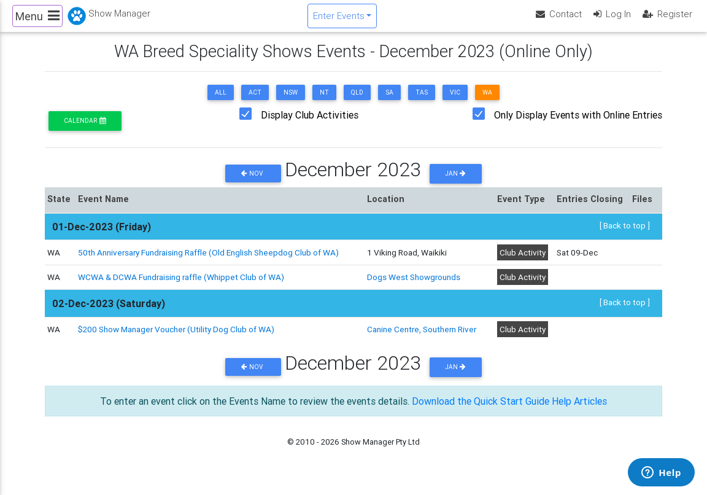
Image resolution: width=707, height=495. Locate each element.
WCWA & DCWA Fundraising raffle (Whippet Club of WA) (181, 287)
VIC (455, 103)
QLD (357, 103)
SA (389, 103)
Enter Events (339, 20)
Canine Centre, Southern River (421, 339)
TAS (421, 103)
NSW (291, 103)
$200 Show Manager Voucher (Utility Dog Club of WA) (176, 339)
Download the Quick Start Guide (480, 411)
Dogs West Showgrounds (413, 287)
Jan (455, 184)
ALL (220, 103)
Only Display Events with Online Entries (578, 125)
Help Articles (579, 411)
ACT (255, 103)
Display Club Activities (309, 125)
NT (324, 103)
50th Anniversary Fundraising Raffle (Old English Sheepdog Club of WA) (208, 262)
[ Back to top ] (625, 235)
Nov (253, 184)
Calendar (85, 131)
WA (487, 103)
